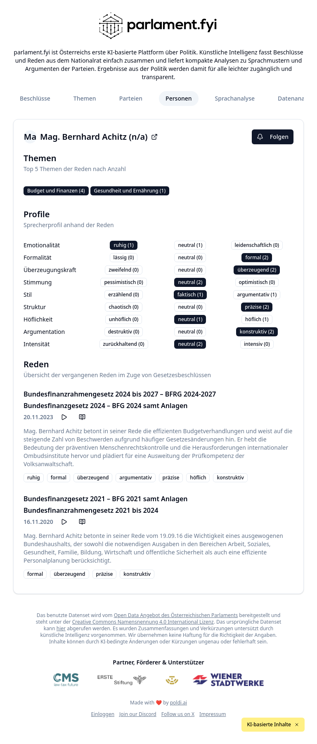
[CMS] (66, 679)
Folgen (273, 137)
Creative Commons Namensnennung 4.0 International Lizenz (143, 621)
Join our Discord (137, 714)
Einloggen (103, 714)
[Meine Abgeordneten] (172, 679)
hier (61, 628)
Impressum (212, 714)
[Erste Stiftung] (122, 679)
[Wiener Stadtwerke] (228, 679)
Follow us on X (177, 714)
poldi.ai (178, 702)
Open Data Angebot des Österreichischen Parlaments (176, 615)
